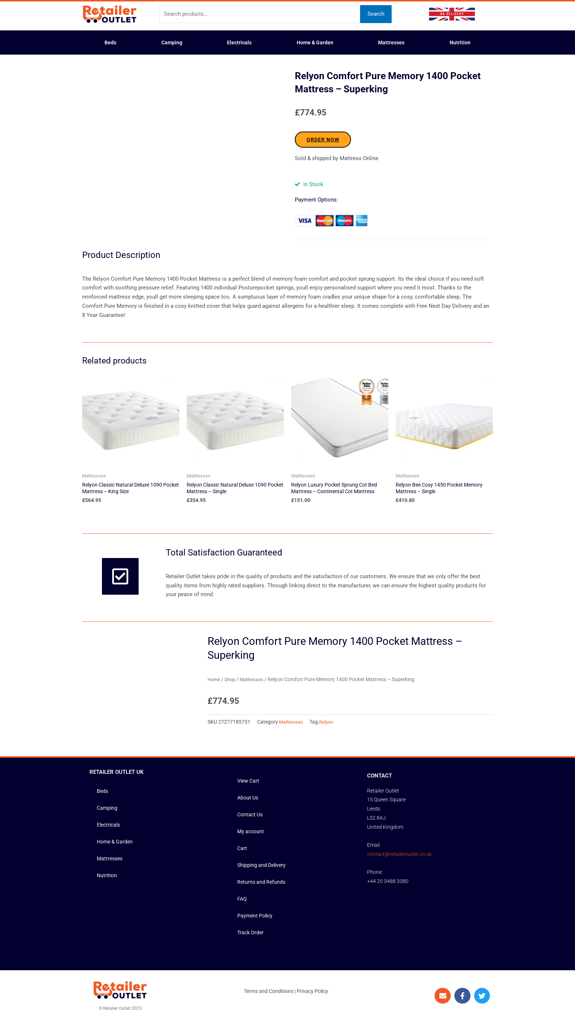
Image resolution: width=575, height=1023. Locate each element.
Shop (231, 681)
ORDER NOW (323, 140)
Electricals (239, 42)
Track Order (251, 934)
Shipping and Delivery (263, 866)
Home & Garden (315, 42)
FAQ (242, 900)
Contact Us (251, 816)
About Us (248, 799)
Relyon (328, 723)
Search (375, 14)
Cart (242, 849)
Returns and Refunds (262, 883)
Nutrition (460, 42)
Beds (110, 42)
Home (214, 681)
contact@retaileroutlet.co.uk (399, 855)
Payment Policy (256, 917)
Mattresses (391, 42)
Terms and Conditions (268, 993)
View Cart (249, 782)
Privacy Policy (312, 993)
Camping (171, 42)
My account (251, 833)
